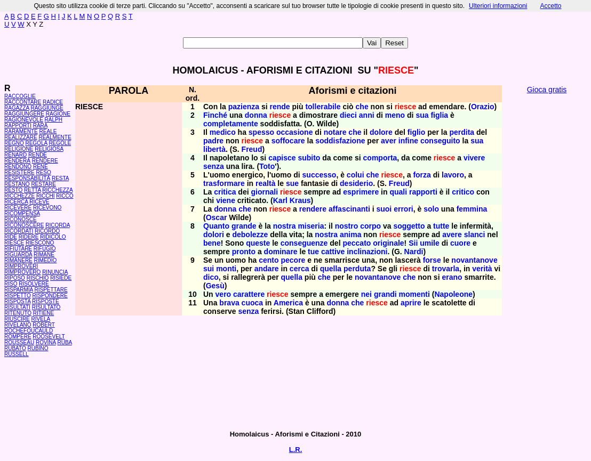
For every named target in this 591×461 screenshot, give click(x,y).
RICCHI (45, 196)
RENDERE (45, 161)
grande (244, 226)
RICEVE (39, 202)
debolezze (250, 234)
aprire (411, 302)
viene (225, 200)
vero (223, 294)
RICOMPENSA (22, 213)
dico (211, 277)
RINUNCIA (55, 272)
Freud (252, 149)
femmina (472, 209)
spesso (261, 132)
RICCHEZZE (19, 196)
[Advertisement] (546, 261)
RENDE (37, 155)
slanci (474, 234)
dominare (281, 251)
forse (432, 260)
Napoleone (453, 294)
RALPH (53, 120)
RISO (10, 284)
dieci (348, 115)
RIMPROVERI (21, 266)
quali (398, 192)
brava (229, 302)
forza (421, 175)
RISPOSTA (17, 301)
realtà (265, 183)
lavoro (453, 175)
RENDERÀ (17, 161)
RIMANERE (18, 260)
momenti (414, 294)
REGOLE (60, 143)
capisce (282, 157)
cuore (460, 243)
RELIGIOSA (49, 149)
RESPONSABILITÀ (27, 178)
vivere (474, 157)
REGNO (14, 143)
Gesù (215, 285)
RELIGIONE (18, 149)
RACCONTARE (22, 102)
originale (388, 243)
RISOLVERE (34, 284)
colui (355, 175)
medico (223, 132)
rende (280, 106)
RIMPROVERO (22, 272)
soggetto (409, 226)
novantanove (474, 260)
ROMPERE (17, 336)
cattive (333, 251)
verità (482, 268)
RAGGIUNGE (46, 108)
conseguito (440, 140)
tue (313, 251)
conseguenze (304, 243)
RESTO (13, 190)
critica (225, 192)
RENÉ (40, 166)
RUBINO (38, 348)
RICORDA (57, 225)
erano (452, 277)
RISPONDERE (50, 295)
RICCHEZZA (57, 190)
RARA (40, 125)
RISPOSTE (45, 301)
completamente (230, 123)
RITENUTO (17, 313)
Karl (280, 200)
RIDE (10, 237)
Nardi (414, 251)
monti (226, 268)
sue (292, 183)
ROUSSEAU (19, 342)
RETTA (32, 190)
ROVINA (46, 342)
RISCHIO (38, 278)
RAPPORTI (17, 125)
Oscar (216, 217)
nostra (284, 226)
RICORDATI (18, 231)
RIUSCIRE (17, 319)
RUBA (64, 342)
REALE (48, 131)
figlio (416, 132)
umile (430, 243)
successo (319, 175)
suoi (384, 209)
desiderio (356, 183)
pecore (293, 260)
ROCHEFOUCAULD (28, 331)
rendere (312, 209)
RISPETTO (17, 295)
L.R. (295, 450)
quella (330, 268)
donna (256, 115)
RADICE (53, 102)
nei (366, 294)
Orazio (482, 106)
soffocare (288, 140)
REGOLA (36, 143)
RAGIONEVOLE (23, 120)
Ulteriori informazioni (498, 6)
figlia (439, 115)
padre (213, 140)
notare (335, 132)
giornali (264, 192)
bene (212, 243)
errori (403, 209)
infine (408, 140)
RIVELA (40, 319)
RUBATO (15, 348)
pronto (243, 251)
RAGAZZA (16, 108)
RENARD (15, 155)
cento (268, 260)
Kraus (300, 200)
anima (350, 234)
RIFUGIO (45, 249)
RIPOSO (14, 278)
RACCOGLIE (20, 96)
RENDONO (17, 166)
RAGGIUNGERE (24, 114)
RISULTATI (17, 307)
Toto (267, 166)
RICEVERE (17, 208)
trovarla (445, 268)
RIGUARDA (18, 254)
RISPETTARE (51, 290)
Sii (413, 243)
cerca (299, 268)
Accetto (550, 6)
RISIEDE (60, 278)
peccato (356, 243)
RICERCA (16, 202)
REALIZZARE (20, 137)
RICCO (64, 196)
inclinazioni (367, 251)
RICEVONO (47, 208)
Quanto (216, 226)
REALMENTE (54, 137)
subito (309, 157)
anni (366, 115)
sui (208, 268)
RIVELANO (17, 325)
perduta (357, 268)
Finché (215, 115)
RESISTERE (19, 172)
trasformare (224, 183)
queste (258, 243)
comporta (380, 157)
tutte (441, 226)
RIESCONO (40, 243)
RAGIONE (58, 114)
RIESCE (14, 243)
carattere (249, 294)
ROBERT (43, 325)
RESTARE (43, 184)
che (362, 106)
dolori (213, 234)
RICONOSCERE (24, 225)
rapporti (423, 192)
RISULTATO (46, 307)
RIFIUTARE (18, 249)
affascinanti (349, 209)
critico (463, 192)
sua (422, 115)
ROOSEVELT (49, 336)
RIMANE (44, 254)
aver (388, 140)
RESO (43, 172)
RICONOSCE (20, 219)
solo (431, 209)
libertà (214, 149)
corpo (370, 226)
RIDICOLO (53, 237)
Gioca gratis (547, 89)
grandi (385, 294)
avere (452, 234)
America (288, 302)
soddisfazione (340, 140)
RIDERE (29, 237)
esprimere (361, 192)
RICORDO (47, 231)
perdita (461, 132)
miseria (311, 226)
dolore (381, 132)
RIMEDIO (45, 260)
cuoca (252, 302)
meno (395, 115)
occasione (294, 132)
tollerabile (322, 106)
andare (266, 268)
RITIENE (43, 313)
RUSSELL (16, 354)
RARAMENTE (21, 131)
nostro (346, 226)
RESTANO (17, 184)
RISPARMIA (18, 290)
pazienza (243, 106)
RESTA (60, 178)
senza (213, 166)
